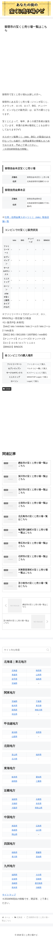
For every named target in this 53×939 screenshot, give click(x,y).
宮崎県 (38, 879)
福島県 (38, 679)
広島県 (38, 826)
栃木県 (14, 705)
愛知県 (38, 777)
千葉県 (38, 701)
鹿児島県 (38, 883)
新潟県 (14, 732)
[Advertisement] (26, 62)
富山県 (14, 755)
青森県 (14, 675)
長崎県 (14, 883)
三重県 (38, 781)
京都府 (14, 803)
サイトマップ (9, 895)
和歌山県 (38, 808)
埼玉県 (14, 714)
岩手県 (14, 679)
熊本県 (14, 887)
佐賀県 (14, 879)
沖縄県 (38, 887)
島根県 (14, 830)
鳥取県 (14, 826)
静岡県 (14, 781)
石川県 (14, 759)
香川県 (14, 857)
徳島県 (14, 852)
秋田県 (38, 670)
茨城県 (14, 701)
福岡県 (14, 875)
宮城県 (14, 683)
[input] (26, 650)
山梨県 (14, 736)
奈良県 (38, 803)
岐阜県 (14, 777)
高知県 (38, 857)
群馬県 (14, 710)
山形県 (38, 675)
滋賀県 (14, 799)
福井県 (38, 755)
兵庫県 (38, 799)
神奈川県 (38, 710)
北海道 (6, 389)
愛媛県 (38, 852)
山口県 (38, 830)
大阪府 (14, 808)
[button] (47, 649)
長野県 (38, 732)
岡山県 (14, 834)
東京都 (38, 705)
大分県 (38, 875)
